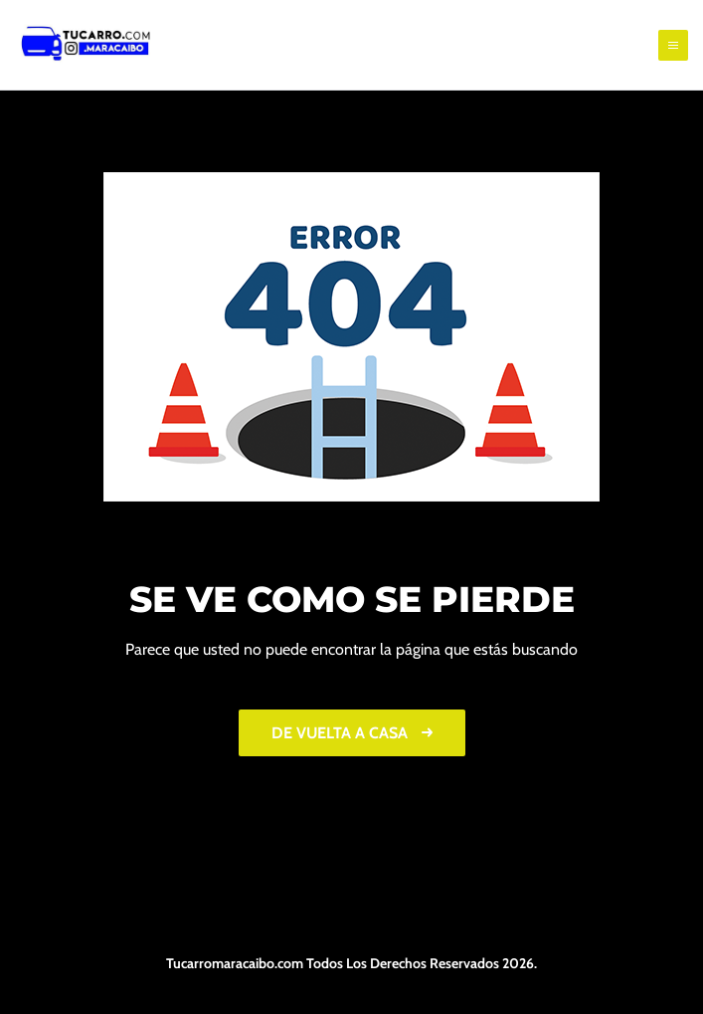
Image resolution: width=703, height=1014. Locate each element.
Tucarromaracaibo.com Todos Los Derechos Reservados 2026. (351, 963)
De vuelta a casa (352, 732)
